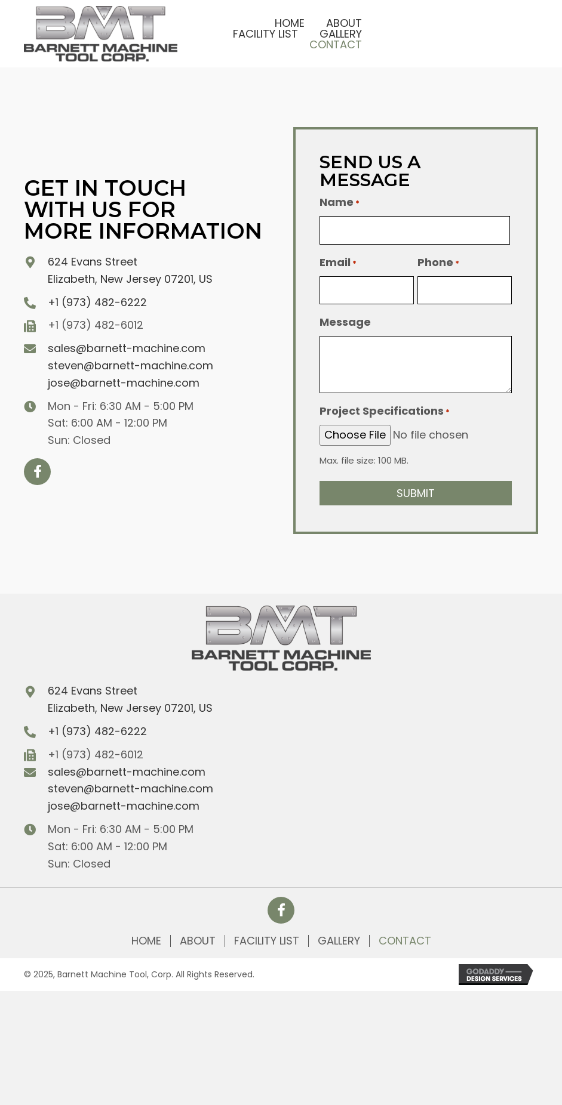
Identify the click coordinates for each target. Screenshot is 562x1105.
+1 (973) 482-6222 (97, 302)
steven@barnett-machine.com (130, 365)
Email (338, 262)
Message (345, 321)
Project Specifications (385, 411)
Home (146, 941)
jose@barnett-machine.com (123, 382)
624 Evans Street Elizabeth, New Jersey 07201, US (130, 699)
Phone (438, 262)
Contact (405, 941)
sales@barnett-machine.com (126, 348)
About (198, 941)
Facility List (266, 941)
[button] (37, 471)
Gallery (339, 941)
